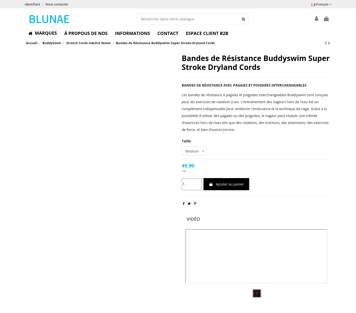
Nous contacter (56, 4)
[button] (43, 33)
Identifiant (33, 4)
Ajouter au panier (226, 184)
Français (321, 4)
